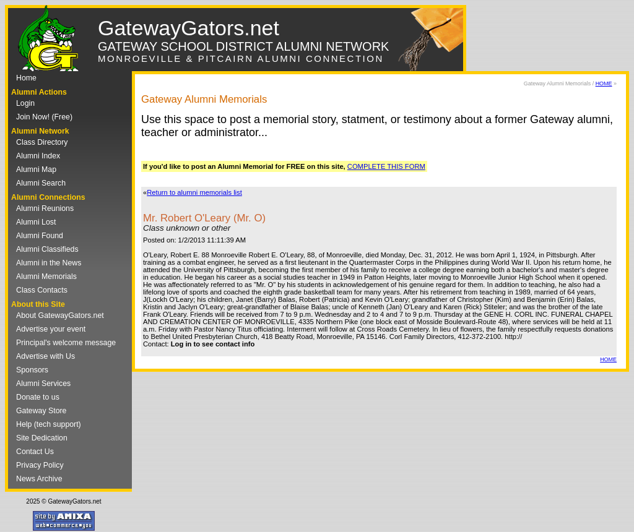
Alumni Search (41, 183)
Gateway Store (41, 410)
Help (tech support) (48, 424)
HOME (604, 83)
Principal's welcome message (66, 342)
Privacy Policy (40, 465)
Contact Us (35, 451)
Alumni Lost (36, 222)
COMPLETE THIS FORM (386, 166)
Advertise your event (50, 329)
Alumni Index (38, 156)
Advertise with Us (45, 356)
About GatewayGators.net (60, 315)
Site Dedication (41, 438)
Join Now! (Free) (44, 117)
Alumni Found (39, 235)
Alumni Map (36, 169)
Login (25, 103)
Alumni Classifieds (47, 249)
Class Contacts (41, 290)
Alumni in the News (48, 263)
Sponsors (32, 370)
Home (26, 78)
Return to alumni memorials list (194, 192)
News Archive (39, 478)
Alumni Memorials (46, 276)
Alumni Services (43, 383)
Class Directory (41, 142)
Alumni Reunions (45, 208)
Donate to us (37, 397)
